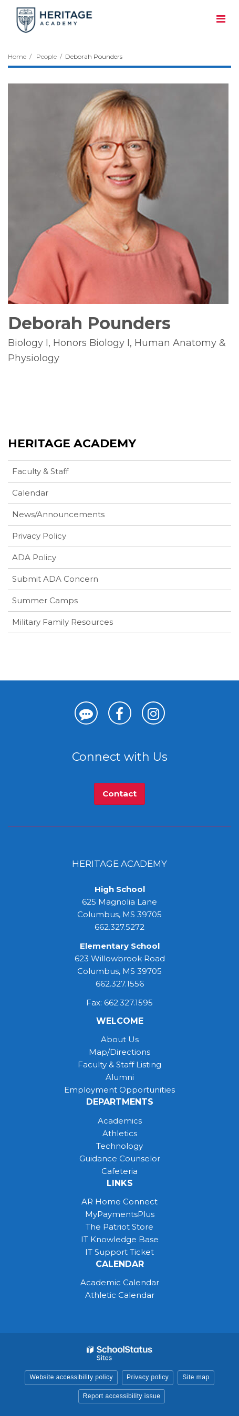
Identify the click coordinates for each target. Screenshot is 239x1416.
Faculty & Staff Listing (119, 1064)
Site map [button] (195, 1377)
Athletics (119, 1133)
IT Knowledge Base (120, 1239)
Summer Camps (61, 602)
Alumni (120, 1077)
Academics (120, 1121)
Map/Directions (119, 1052)
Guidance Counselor (119, 1158)
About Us (120, 1039)
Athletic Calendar (119, 1295)
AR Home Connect (119, 1202)
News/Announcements (58, 514)
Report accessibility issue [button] (122, 1396)
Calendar (30, 493)
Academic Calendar (119, 1282)
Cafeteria (119, 1171)
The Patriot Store (119, 1227)
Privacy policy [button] (148, 1377)
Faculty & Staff (40, 471)
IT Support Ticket (119, 1252)
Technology (119, 1146)
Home (17, 56)
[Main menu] (220, 18)
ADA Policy (34, 557)
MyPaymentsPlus (119, 1214)
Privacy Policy (39, 536)
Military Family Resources (62, 622)
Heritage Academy (72, 443)
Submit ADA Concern (55, 579)
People (46, 56)
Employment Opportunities (119, 1090)
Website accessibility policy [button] (71, 1377)
